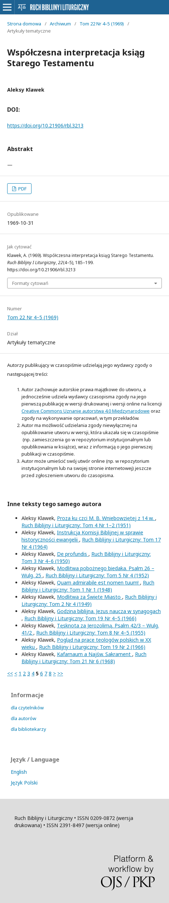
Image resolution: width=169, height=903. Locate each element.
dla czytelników (27, 707)
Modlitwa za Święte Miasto (89, 596)
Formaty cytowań (30, 283)
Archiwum (60, 23)
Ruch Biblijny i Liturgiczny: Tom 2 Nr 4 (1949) (89, 600)
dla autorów (23, 718)
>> (60, 673)
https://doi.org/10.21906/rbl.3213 (45, 125)
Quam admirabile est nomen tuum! (98, 582)
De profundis (72, 553)
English (19, 771)
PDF (21, 188)
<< (10, 673)
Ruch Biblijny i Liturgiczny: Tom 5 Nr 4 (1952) (97, 575)
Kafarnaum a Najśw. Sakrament (94, 654)
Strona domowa (24, 23)
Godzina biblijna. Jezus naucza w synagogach (109, 611)
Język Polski (24, 782)
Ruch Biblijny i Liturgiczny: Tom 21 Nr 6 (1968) (83, 658)
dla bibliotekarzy (28, 729)
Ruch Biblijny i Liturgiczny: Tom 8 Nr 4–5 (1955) (90, 632)
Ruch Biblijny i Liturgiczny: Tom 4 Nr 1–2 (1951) (76, 525)
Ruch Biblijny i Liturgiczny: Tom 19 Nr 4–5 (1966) (80, 618)
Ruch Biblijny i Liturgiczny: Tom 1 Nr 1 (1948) (87, 586)
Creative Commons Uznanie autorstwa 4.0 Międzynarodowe (85, 411)
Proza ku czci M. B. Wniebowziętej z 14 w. (106, 518)
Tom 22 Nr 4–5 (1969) (101, 23)
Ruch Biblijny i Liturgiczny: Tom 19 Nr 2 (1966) (92, 647)
